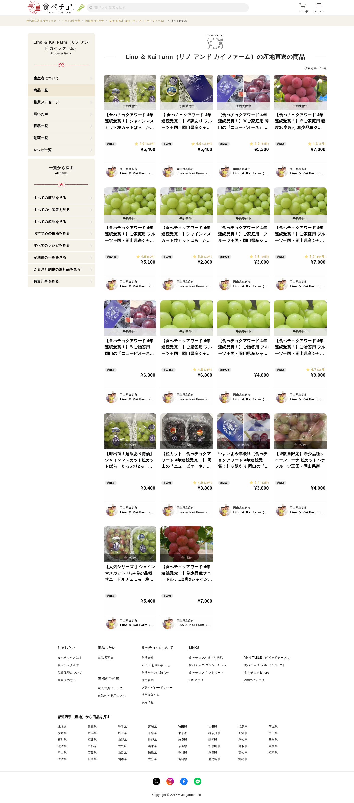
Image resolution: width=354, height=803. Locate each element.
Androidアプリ (254, 680)
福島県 (243, 726)
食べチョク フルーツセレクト (264, 665)
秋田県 (182, 726)
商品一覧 (41, 90)
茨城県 (273, 726)
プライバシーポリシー (157, 687)
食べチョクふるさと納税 (206, 657)
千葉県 (152, 733)
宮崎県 (182, 759)
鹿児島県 (214, 759)
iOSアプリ (196, 680)
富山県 (273, 733)
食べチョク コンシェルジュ (208, 665)
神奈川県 (214, 733)
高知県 (243, 752)
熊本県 (122, 759)
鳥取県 (243, 746)
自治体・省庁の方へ (112, 695)
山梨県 (122, 739)
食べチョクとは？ (70, 657)
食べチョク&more (256, 672)
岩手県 (122, 726)
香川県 (182, 752)
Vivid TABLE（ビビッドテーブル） (268, 657)
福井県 (92, 739)
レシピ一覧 (43, 150)
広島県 (92, 752)
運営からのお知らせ (155, 672)
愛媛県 (212, 752)
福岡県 (273, 752)
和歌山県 (214, 746)
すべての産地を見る (50, 222)
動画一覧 (41, 138)
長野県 (152, 739)
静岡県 (212, 739)
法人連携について (110, 688)
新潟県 (243, 733)
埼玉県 (122, 733)
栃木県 (62, 733)
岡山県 (62, 752)
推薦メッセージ (46, 102)
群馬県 (92, 733)
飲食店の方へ (67, 680)
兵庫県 (152, 746)
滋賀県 (62, 746)
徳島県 (152, 752)
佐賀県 (62, 759)
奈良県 (182, 746)
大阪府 (122, 746)
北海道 (62, 726)
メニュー (319, 8)
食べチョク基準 (68, 665)
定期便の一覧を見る (50, 257)
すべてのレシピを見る (52, 245)
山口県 (122, 752)
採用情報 (148, 702)
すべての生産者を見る (52, 210)
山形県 (212, 726)
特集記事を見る (46, 281)
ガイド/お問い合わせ (156, 665)
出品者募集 (105, 657)
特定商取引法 (151, 695)
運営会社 (148, 657)
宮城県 (152, 726)
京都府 (92, 746)
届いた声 (41, 114)
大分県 (152, 759)
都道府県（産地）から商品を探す (84, 717)
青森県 (92, 726)
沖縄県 (243, 759)
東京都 (182, 733)
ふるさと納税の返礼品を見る (57, 269)
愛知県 (243, 739)
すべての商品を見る (50, 198)
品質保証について (70, 672)
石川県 (62, 739)
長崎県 (92, 759)
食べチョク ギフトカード (206, 672)
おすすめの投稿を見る (52, 233)
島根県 (273, 746)
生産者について (46, 78)
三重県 (273, 739)
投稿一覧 (41, 126)
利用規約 (148, 680)
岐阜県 (182, 739)
